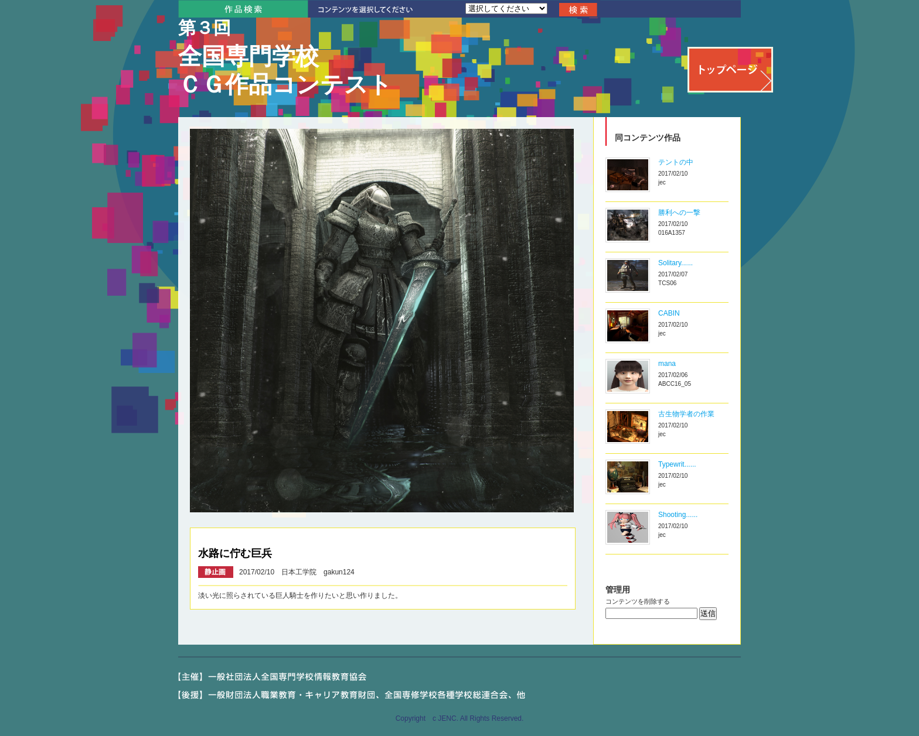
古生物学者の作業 (686, 414)
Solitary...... (675, 263)
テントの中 (675, 162)
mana (667, 364)
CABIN (669, 313)
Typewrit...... (677, 464)
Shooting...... (677, 515)
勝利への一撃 (679, 212)
